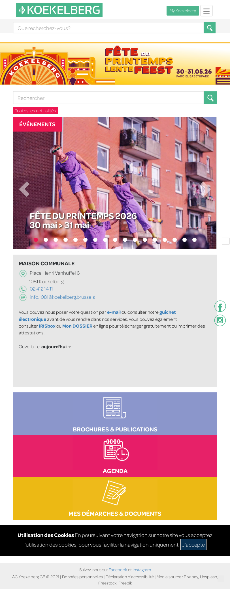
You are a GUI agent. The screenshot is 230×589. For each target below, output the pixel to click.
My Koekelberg (183, 11)
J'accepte (193, 544)
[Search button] (210, 97)
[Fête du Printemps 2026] (115, 183)
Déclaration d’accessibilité (130, 577)
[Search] (108, 27)
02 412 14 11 (41, 288)
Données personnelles (82, 577)
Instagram (142, 570)
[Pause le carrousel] (225, 241)
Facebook (118, 570)
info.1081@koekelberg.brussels (62, 296)
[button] (210, 97)
